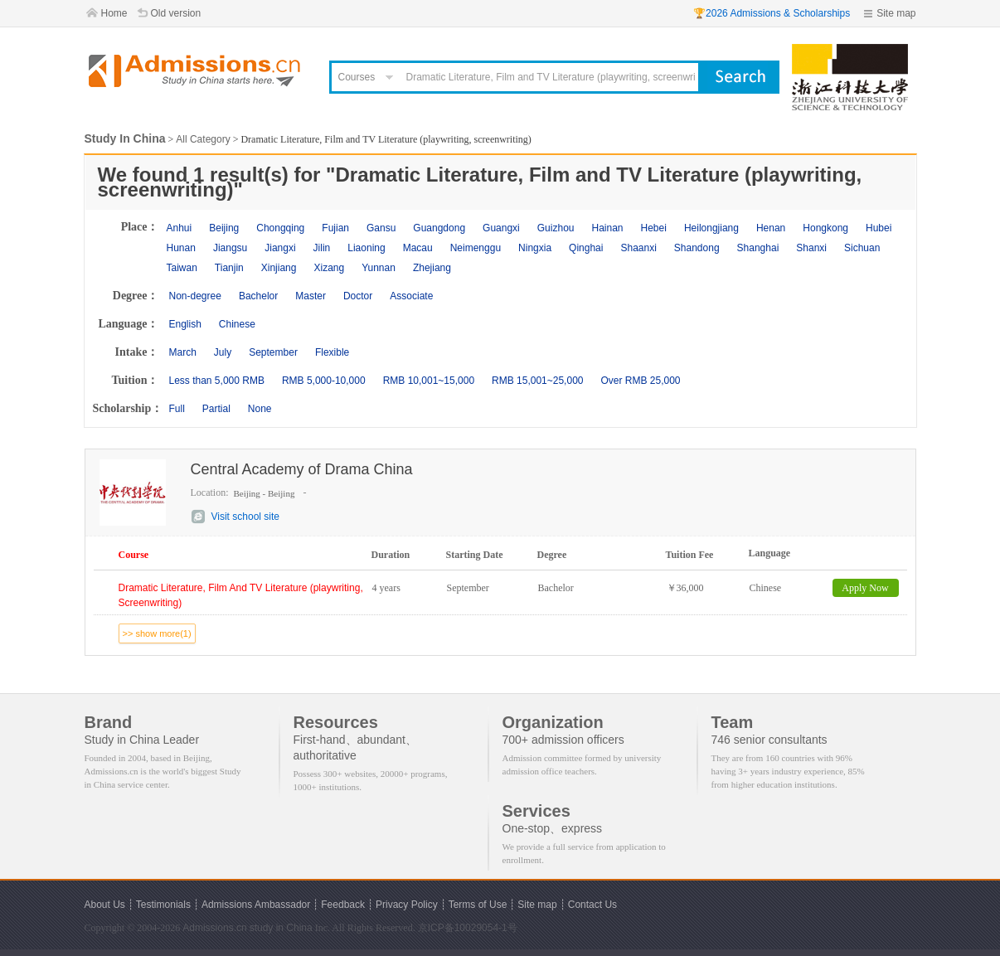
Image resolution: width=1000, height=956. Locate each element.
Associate (411, 296)
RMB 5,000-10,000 (324, 380)
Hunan (181, 248)
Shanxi (811, 248)
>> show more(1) (157, 633)
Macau (418, 248)
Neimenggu (475, 248)
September (273, 352)
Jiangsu (230, 248)
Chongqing (280, 228)
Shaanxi (638, 248)
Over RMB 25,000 (640, 380)
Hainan (607, 228)
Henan (770, 228)
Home (114, 13)
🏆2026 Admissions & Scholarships (771, 13)
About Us (105, 904)
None (260, 409)
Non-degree (195, 296)
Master (310, 296)
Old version (176, 13)
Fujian (335, 228)
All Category (203, 139)
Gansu (381, 228)
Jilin (322, 248)
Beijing (224, 228)
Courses (357, 77)
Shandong (697, 248)
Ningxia (534, 248)
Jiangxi (280, 248)
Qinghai (586, 248)
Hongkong (825, 228)
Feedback (343, 904)
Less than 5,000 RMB (217, 380)
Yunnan (379, 268)
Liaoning (366, 248)
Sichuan (862, 248)
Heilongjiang (711, 228)
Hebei (654, 228)
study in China (281, 928)
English (185, 324)
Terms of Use (478, 904)
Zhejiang (432, 268)
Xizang (328, 268)
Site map (895, 13)
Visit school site (245, 516)
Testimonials (163, 904)
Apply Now (865, 588)
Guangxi (501, 228)
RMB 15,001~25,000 (537, 380)
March (183, 352)
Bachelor (258, 296)
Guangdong (439, 228)
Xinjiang (279, 268)
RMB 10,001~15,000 (428, 380)
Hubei (878, 228)
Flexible (332, 352)
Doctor (357, 296)
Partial (216, 409)
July (222, 352)
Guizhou (556, 228)
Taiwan (182, 268)
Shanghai (758, 248)
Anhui (179, 228)
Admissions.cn (214, 928)
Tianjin (229, 268)
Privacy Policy (407, 904)
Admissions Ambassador (255, 904)
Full (177, 409)
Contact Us (592, 904)
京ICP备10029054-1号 (467, 928)
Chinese (237, 324)
